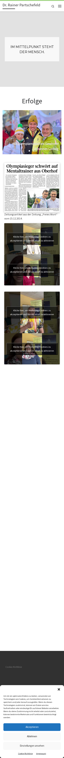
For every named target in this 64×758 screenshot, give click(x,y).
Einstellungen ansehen (32, 745)
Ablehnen (32, 736)
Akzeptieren (32, 727)
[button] (59, 689)
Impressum (41, 753)
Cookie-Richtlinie (25, 753)
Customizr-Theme (51, 478)
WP (21, 478)
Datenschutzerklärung (15, 442)
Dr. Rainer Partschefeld (29, 469)
